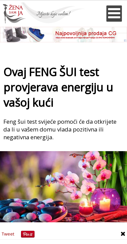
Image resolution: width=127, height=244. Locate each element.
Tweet (8, 234)
